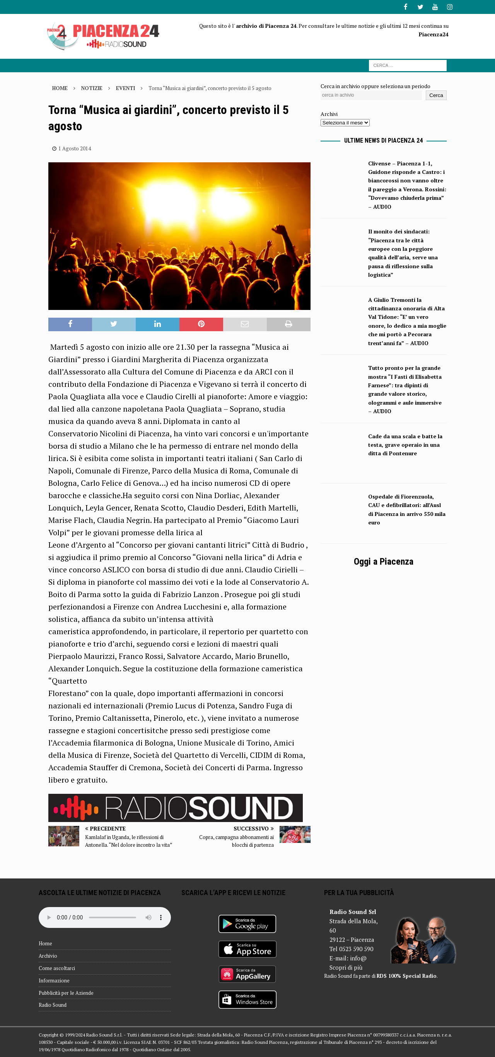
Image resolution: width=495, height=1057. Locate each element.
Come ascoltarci (57, 967)
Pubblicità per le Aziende (66, 992)
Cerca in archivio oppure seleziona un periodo (375, 85)
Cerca (436, 95)
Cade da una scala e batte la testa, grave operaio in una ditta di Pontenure (405, 444)
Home (45, 943)
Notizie (91, 87)
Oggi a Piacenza (383, 561)
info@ (358, 958)
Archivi (329, 113)
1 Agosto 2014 (74, 147)
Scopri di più (345, 967)
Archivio (48, 955)
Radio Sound (53, 1004)
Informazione (54, 980)
